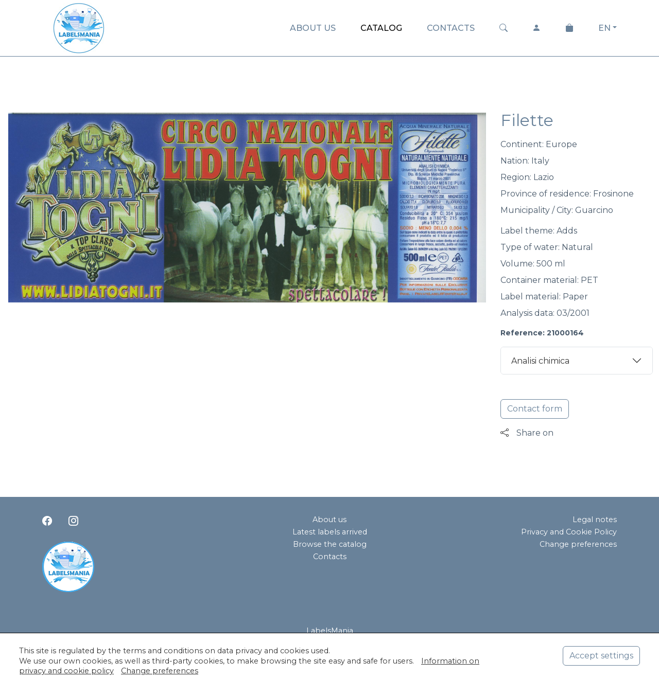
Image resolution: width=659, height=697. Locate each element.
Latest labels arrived (329, 532)
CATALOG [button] (381, 28)
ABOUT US (313, 28)
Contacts (329, 556)
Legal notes (595, 519)
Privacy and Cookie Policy (569, 532)
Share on (526, 433)
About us (329, 519)
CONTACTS (451, 28)
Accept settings (601, 655)
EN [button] (604, 28)
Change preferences (578, 544)
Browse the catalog (330, 544)
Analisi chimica (540, 361)
